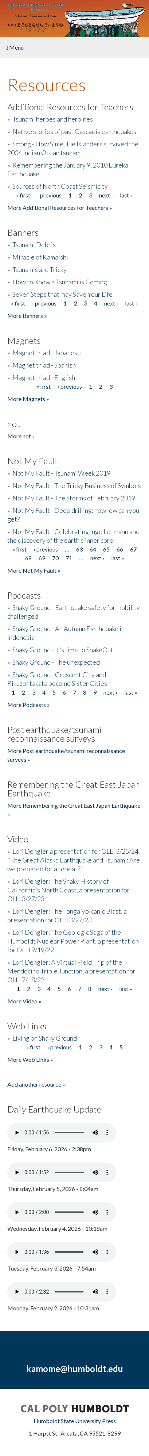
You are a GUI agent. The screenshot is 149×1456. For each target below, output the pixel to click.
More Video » (24, 1001)
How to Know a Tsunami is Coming (59, 282)
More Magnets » (28, 398)
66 (120, 549)
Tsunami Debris (34, 245)
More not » (21, 436)
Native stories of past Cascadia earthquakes (74, 131)
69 (42, 557)
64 (93, 549)
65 (106, 549)
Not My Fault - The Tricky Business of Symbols (76, 485)
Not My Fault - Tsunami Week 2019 (61, 473)
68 (28, 557)
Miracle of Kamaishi (40, 257)
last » (126, 195)
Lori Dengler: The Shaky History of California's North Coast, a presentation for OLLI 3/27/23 (68, 890)
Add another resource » (36, 1084)
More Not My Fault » (33, 570)
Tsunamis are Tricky (39, 269)
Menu (15, 47)
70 (55, 557)
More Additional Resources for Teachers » (59, 207)
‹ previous (49, 195)
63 (79, 549)
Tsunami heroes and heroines (52, 119)
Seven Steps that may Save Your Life (62, 294)
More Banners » (27, 315)
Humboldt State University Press (75, 1420)
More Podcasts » (28, 704)
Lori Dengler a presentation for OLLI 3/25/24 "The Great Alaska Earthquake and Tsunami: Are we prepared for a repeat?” (73, 860)
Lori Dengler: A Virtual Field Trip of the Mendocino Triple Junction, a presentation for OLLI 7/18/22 (71, 971)
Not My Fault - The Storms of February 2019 (73, 498)
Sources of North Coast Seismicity (60, 186)
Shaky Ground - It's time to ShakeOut (62, 650)
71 (69, 557)
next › (106, 195)
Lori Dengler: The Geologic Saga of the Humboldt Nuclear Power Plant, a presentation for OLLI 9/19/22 (73, 941)
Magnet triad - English (43, 377)
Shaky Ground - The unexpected (56, 662)
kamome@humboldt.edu (74, 1368)
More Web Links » (30, 1059)
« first (23, 195)
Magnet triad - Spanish (44, 365)
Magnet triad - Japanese (46, 353)
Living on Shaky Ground (44, 1038)
